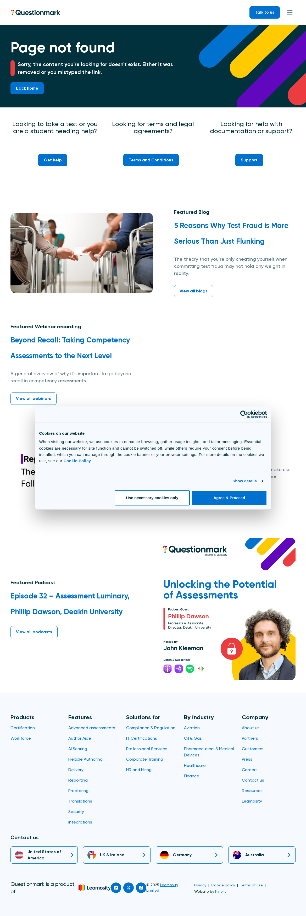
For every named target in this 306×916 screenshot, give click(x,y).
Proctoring (78, 790)
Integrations (80, 822)
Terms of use (251, 885)
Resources (252, 790)
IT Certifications (141, 738)
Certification (22, 727)
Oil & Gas (193, 738)
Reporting (78, 780)
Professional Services (146, 748)
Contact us (253, 780)
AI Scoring (77, 748)
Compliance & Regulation (150, 727)
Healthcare (195, 765)
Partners (250, 738)
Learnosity (252, 801)
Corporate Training (144, 759)
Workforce (20, 738)
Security (76, 811)
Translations (80, 801)
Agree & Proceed (229, 497)
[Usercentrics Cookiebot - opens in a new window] (244, 414)
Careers (250, 769)
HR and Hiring (139, 769)
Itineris (220, 891)
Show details (244, 481)
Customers (252, 748)
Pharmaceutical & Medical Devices (209, 751)
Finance (191, 775)
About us (250, 727)
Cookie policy (223, 885)
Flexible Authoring (85, 759)
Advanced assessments (91, 727)
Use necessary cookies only (152, 497)
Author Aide (79, 738)
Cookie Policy (77, 461)
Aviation (192, 727)
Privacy (200, 885)
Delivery (76, 769)
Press (247, 759)
